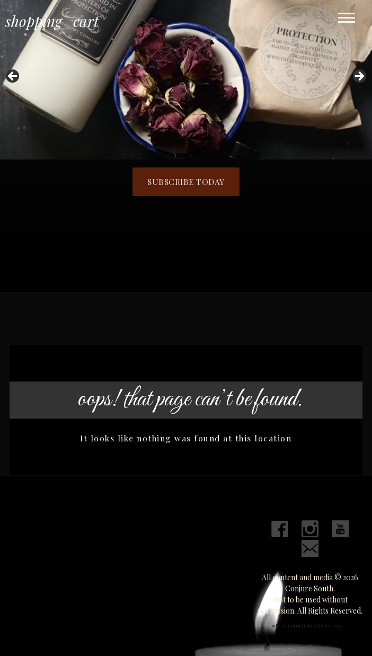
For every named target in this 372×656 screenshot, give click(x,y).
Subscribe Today (186, 181)
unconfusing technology (315, 625)
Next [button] (359, 77)
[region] (186, 79)
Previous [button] (13, 77)
